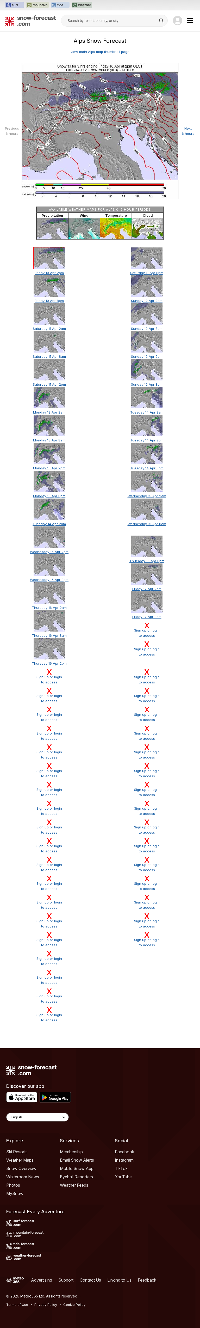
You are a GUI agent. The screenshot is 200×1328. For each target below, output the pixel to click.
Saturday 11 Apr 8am (49, 356)
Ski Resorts (17, 1151)
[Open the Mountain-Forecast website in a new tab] (37, 5)
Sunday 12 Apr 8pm (146, 384)
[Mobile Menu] (190, 20)
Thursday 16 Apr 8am (49, 635)
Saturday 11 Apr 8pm (146, 273)
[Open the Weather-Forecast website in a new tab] (82, 5)
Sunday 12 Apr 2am (146, 301)
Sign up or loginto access (146, 630)
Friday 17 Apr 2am (146, 589)
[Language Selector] (37, 1117)
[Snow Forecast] (30, 20)
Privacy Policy (45, 1304)
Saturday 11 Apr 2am (49, 328)
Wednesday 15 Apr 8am (147, 524)
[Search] (161, 20)
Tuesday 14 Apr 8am (147, 412)
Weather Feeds (74, 1185)
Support (65, 1280)
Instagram (124, 1160)
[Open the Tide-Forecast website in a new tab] (60, 5)
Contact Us (90, 1280)
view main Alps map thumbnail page (100, 52)
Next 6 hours (188, 131)
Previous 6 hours (12, 131)
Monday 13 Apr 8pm (49, 496)
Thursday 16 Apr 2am (49, 607)
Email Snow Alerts (77, 1160)
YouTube (123, 1176)
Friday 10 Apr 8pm (49, 301)
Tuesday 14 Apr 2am (49, 524)
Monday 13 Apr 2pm (49, 468)
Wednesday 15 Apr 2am (147, 496)
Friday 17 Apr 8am (146, 617)
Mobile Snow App (76, 1168)
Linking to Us (119, 1280)
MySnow (14, 1193)
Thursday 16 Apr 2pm (49, 663)
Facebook (124, 1151)
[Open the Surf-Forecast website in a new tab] (14, 5)
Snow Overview (21, 1168)
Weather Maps (20, 1160)
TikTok (121, 1168)
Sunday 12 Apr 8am (146, 328)
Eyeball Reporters (76, 1176)
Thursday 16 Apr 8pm (146, 561)
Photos (13, 1185)
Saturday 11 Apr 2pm (49, 384)
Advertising (41, 1280)
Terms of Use (17, 1304)
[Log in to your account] (177, 20)
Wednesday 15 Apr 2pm (49, 552)
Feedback (147, 1280)
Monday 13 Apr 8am (49, 440)
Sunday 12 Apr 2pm (146, 356)
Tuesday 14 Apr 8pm (147, 468)
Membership (71, 1151)
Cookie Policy (74, 1304)
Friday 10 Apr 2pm (49, 273)
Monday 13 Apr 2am (49, 412)
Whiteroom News (22, 1176)
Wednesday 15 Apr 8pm (49, 580)
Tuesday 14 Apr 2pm (147, 440)
